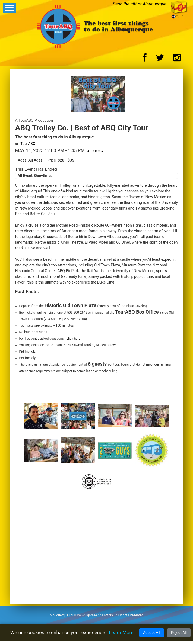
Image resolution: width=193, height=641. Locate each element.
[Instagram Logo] (177, 59)
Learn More (121, 632)
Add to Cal (96, 151)
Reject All (179, 632)
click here (73, 338)
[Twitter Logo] (159, 59)
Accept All (151, 632)
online (41, 312)
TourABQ (28, 143)
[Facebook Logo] (144, 59)
